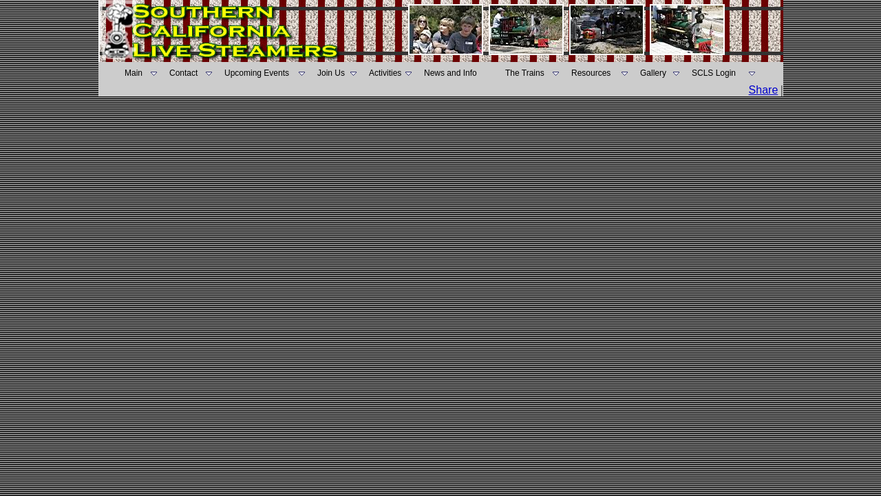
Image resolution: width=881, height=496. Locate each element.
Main (133, 73)
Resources (591, 73)
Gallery (653, 73)
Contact (183, 73)
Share (763, 90)
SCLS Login (714, 73)
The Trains (524, 73)
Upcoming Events (256, 73)
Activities (385, 73)
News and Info (450, 73)
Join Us (331, 73)
